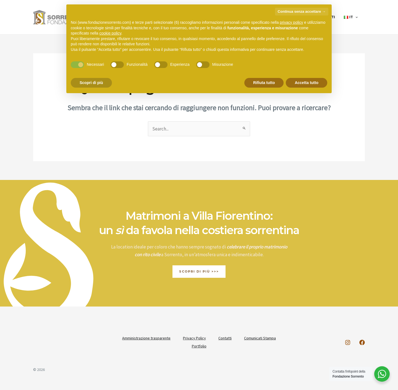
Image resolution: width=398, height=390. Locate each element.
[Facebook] (362, 342)
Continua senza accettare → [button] (302, 11)
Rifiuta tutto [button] (264, 82)
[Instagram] (347, 342)
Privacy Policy (194, 338)
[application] (356, 17)
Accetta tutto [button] (306, 82)
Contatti (225, 338)
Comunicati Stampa (261, 338)
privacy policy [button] (291, 22)
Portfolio (199, 345)
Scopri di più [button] (91, 82)
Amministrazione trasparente (145, 338)
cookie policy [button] (110, 33)
